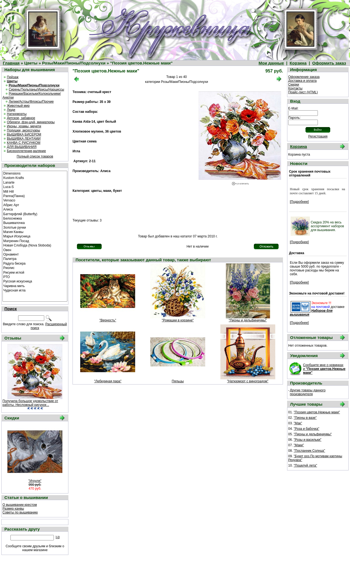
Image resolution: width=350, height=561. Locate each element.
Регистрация (317, 136)
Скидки (293, 84)
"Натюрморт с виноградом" (247, 381)
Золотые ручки (35, 227)
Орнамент (35, 254)
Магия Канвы (35, 231)
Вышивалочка (35, 222)
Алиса (35, 209)
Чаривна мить (35, 286)
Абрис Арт (35, 205)
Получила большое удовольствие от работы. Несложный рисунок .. (30, 403)
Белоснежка (35, 218)
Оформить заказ (329, 63)
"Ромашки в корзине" (178, 320)
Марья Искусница (35, 236)
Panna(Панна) (35, 195)
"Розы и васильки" (307, 440)
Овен (35, 250)
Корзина (298, 63)
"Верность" (107, 320)
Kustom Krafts (35, 177)
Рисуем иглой (35, 272)
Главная (11, 63)
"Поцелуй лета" (305, 465)
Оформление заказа (304, 77)
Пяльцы (178, 381)
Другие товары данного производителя (308, 392)
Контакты (295, 88)
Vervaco (35, 200)
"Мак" (298, 423)
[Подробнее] (299, 202)
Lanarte (35, 182)
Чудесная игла (35, 290)
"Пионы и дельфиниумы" (247, 320)
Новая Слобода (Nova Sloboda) (35, 245)
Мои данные (271, 63)
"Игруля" (34, 481)
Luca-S (35, 186)
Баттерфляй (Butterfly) (35, 214)
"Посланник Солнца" (309, 451)
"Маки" (299, 445)
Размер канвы (13, 508)
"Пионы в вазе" (305, 418)
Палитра (35, 258)
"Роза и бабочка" (306, 429)
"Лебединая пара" (107, 381)
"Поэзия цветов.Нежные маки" (317, 412)
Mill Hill (35, 191)
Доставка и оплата (302, 81)
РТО (35, 276)
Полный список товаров (35, 156)
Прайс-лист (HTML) (303, 92)
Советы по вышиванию (20, 512)
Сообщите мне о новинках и (324, 369)
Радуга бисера (35, 263)
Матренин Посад (35, 241)
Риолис (35, 267)
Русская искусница (35, 281)
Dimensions (35, 173)
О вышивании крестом (19, 505)
